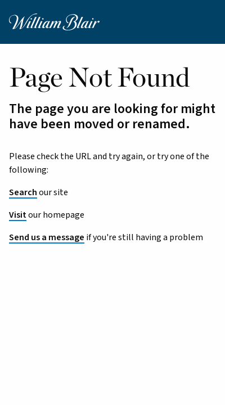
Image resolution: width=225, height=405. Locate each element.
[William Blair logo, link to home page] (54, 21)
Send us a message (46, 237)
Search (23, 192)
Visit (17, 215)
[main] (112, 210)
